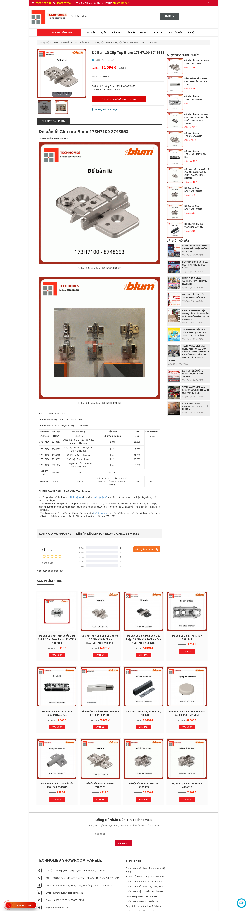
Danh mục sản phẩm (59, 32)
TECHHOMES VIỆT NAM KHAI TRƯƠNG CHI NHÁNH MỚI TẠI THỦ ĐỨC (195, 390)
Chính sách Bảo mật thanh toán (142, 884)
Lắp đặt (131, 32)
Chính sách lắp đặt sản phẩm (141, 894)
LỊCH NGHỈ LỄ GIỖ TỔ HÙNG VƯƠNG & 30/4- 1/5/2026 (193, 374)
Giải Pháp (116, 32)
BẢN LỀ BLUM (87, 42)
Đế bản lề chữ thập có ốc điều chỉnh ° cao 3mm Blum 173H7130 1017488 (53, 631)
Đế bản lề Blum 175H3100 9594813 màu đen (195, 154)
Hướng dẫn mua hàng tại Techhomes (145, 859)
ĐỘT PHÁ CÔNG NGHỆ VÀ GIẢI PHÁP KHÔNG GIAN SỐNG (195, 265)
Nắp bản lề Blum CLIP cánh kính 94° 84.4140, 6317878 (123, 702)
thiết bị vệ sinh (75, 497)
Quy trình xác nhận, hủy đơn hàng (144, 889)
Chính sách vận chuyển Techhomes (144, 874)
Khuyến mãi (175, 32)
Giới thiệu (90, 32)
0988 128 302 (41, 3)
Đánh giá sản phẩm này (146, 549)
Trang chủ (44, 42)
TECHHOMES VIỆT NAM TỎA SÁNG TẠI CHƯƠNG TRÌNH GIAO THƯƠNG (194, 332)
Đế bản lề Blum (104, 42)
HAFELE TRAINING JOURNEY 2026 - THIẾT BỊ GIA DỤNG (194, 281)
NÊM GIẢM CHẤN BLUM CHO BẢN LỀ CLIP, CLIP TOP (195, 81)
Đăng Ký (123, 826)
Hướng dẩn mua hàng (104, 109)
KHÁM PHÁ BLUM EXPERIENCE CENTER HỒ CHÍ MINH (195, 406)
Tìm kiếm (170, 16)
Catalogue (158, 32)
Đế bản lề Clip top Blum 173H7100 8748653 (136, 42)
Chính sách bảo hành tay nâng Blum (145, 869)
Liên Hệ (190, 32)
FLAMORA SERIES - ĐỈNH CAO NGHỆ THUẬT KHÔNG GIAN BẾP (195, 248)
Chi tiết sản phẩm (53, 121)
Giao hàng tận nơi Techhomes (141, 879)
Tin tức (144, 32)
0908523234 (62, 3)
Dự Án (103, 32)
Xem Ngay (52, 647)
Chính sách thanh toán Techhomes (144, 864)
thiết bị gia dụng (101, 513)
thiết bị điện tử (100, 497)
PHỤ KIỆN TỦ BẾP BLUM (64, 42)
